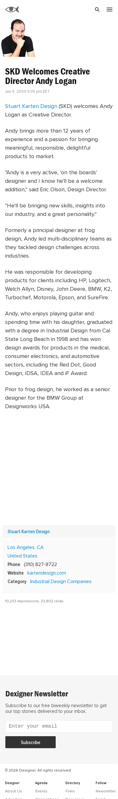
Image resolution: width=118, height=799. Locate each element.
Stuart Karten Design (31, 106)
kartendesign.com (46, 572)
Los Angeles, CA (26, 547)
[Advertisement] (59, 467)
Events (41, 791)
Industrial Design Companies (61, 581)
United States (22, 555)
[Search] (65, 9)
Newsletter (106, 791)
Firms (70, 791)
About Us (13, 791)
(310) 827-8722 (40, 564)
